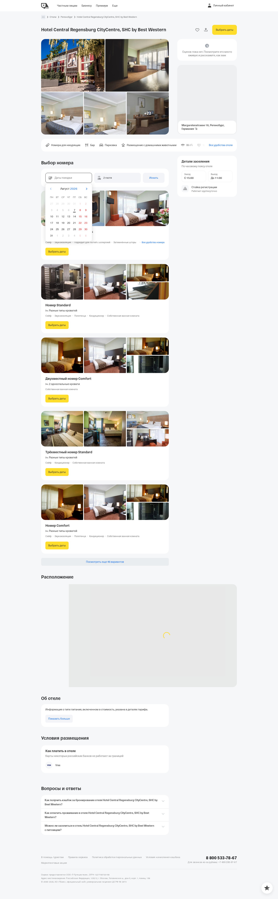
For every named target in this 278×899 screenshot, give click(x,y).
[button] (43, 17)
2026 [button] (73, 188)
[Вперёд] (86, 189)
